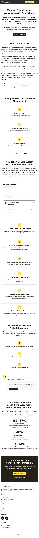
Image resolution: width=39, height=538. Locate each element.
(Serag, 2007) (19, 452)
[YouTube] (7, 518)
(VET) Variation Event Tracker (7, 499)
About (2, 503)
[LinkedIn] (2, 518)
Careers (2, 510)
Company (3, 506)
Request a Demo (29, 2)
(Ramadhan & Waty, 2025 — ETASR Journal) (19, 427)
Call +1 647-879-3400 (19, 477)
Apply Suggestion (13, 388)
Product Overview (5, 497)
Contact (3, 508)
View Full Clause (23, 388)
